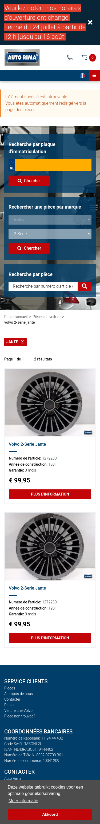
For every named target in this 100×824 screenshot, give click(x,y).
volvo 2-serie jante (19, 322)
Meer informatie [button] (23, 800)
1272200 (49, 458)
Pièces (9, 688)
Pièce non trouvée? (19, 716)
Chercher (29, 180)
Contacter (12, 699)
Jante (15, 342)
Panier (9, 705)
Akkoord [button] (50, 814)
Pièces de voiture (47, 317)
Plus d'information (50, 494)
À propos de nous (18, 694)
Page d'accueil (15, 317)
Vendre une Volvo (18, 710)
